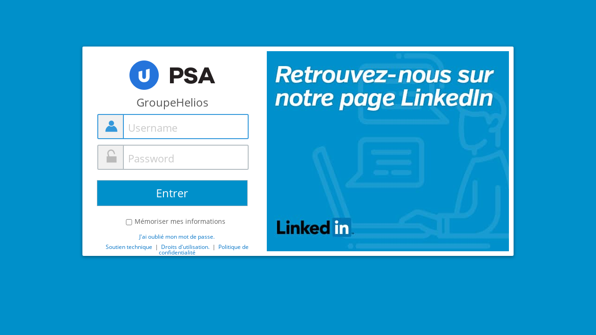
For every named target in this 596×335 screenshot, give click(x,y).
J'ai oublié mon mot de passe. (177, 237)
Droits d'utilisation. (186, 247)
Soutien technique (129, 247)
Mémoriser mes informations (180, 221)
